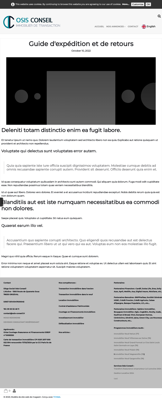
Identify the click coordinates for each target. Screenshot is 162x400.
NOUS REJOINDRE (12, 318)
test (116, 378)
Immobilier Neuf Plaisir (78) (126, 350)
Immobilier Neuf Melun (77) (126, 334)
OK (148, 4)
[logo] (31, 22)
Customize (137, 4)
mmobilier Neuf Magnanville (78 (129, 354)
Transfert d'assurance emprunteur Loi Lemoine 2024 (137, 369)
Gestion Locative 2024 (124, 373)
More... (125, 4)
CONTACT (133, 26)
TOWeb (56, 397)
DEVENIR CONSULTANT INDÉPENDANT (21, 322)
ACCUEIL (99, 26)
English (149, 26)
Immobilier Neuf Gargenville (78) (129, 358)
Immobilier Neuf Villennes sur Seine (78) (132, 338)
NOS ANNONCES (115, 26)
